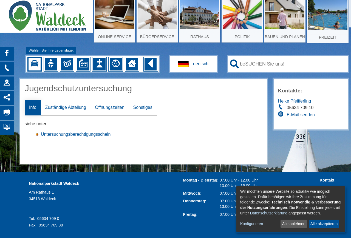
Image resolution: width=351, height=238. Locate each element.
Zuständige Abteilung (65, 107)
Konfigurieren (251, 224)
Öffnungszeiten (109, 107)
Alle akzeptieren (324, 224)
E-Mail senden (301, 114)
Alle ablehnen (293, 224)
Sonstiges (142, 107)
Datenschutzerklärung (268, 213)
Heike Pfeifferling (294, 101)
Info (32, 107)
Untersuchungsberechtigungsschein (76, 134)
